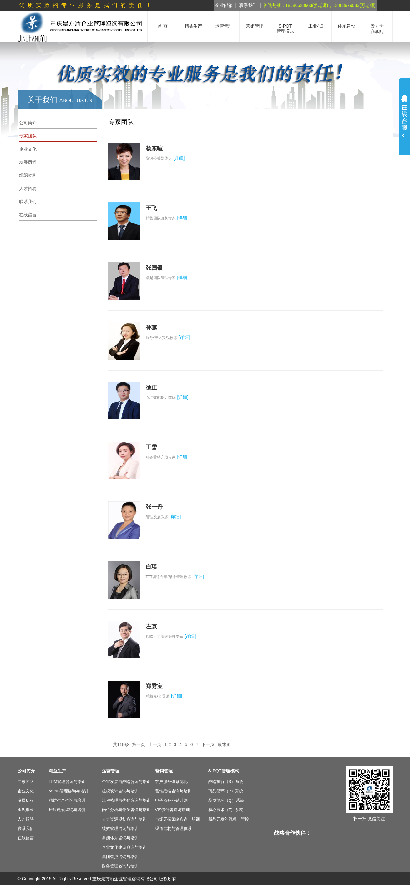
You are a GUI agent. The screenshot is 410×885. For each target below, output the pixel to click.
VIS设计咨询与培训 (172, 809)
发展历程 (26, 800)
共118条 (121, 744)
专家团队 (26, 781)
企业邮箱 (224, 5)
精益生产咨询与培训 (67, 800)
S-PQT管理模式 (223, 770)
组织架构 (26, 809)
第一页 (138, 744)
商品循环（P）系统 (226, 791)
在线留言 (26, 838)
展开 (404, 116)
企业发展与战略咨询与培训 (126, 781)
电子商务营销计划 (171, 800)
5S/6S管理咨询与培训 (68, 791)
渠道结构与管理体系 (173, 828)
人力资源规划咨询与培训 (124, 819)
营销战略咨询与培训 (173, 791)
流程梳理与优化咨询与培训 (126, 800)
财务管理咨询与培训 (120, 866)
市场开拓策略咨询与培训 (177, 819)
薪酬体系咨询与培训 (120, 838)
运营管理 (110, 770)
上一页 (154, 744)
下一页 (208, 744)
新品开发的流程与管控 (228, 819)
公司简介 (26, 770)
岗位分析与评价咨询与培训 (126, 809)
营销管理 (164, 770)
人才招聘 (26, 819)
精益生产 (57, 770)
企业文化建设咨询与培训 (124, 847)
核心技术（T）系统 (225, 809)
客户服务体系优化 (171, 781)
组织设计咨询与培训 (120, 791)
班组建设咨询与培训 (67, 809)
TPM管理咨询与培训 (67, 781)
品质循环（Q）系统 (226, 800)
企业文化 (26, 791)
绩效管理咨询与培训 (120, 828)
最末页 (224, 744)
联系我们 (248, 5)
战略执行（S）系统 (226, 781)
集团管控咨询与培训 (120, 856)
